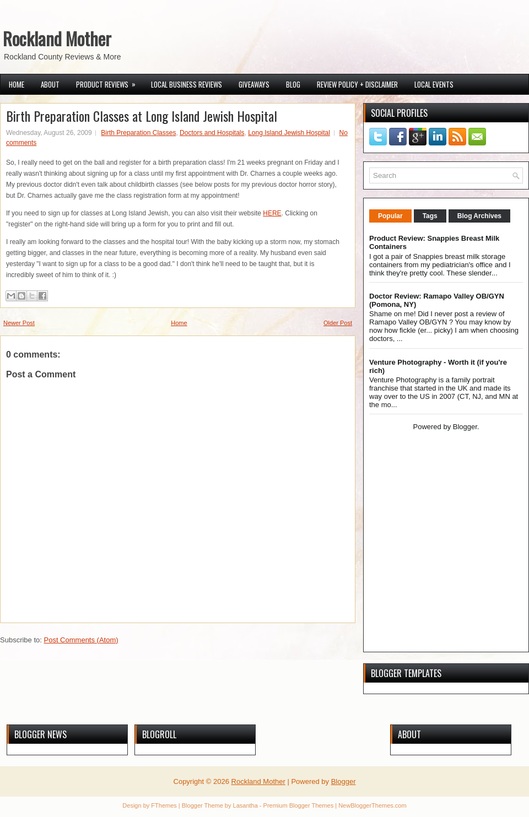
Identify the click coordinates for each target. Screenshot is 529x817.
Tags (430, 216)
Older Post (337, 323)
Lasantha (245, 805)
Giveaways (254, 84)
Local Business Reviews (186, 84)
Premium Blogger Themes (298, 805)
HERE (272, 213)
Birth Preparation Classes (138, 133)
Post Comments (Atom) (81, 640)
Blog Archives (479, 216)
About (50, 84)
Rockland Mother (57, 38)
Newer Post (19, 323)
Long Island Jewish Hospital (289, 133)
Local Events (434, 84)
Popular (390, 216)
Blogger (465, 427)
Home (16, 84)
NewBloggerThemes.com (372, 805)
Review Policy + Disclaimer (357, 84)
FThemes (163, 805)
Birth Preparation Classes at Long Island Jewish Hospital (141, 115)
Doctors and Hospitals (212, 133)
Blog (293, 84)
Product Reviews (109, 82)
